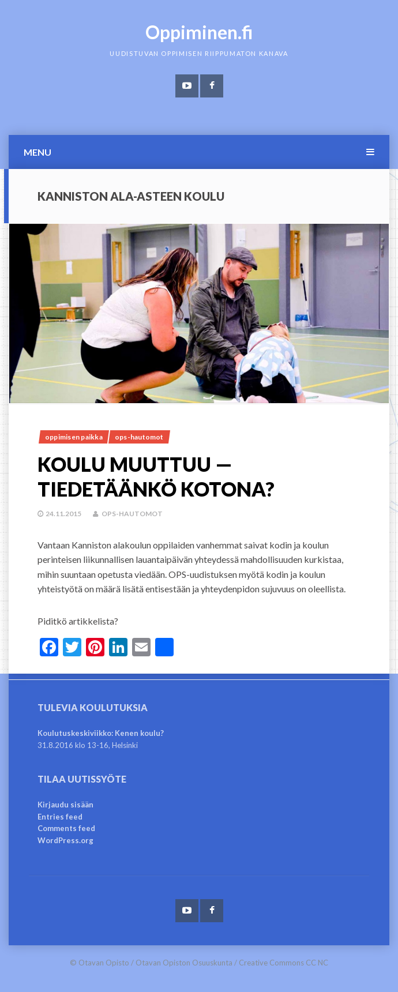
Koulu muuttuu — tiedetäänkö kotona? (156, 476)
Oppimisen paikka (74, 437)
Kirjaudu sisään (65, 804)
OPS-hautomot (139, 437)
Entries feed (59, 816)
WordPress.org (65, 840)
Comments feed (66, 828)
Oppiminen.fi (199, 32)
